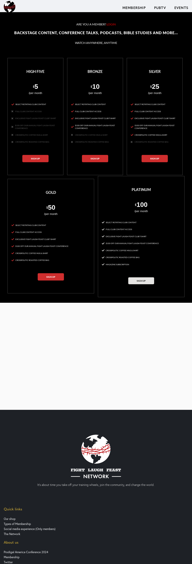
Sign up (35, 158)
